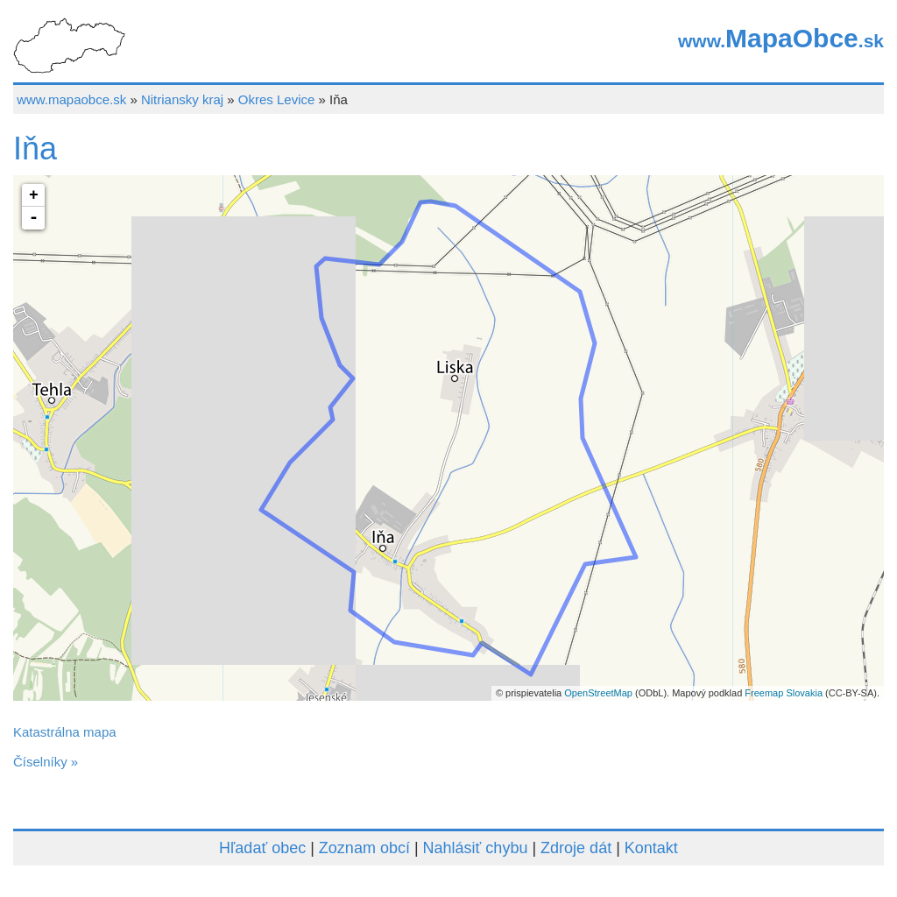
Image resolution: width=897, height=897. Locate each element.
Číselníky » (45, 761)
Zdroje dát (575, 848)
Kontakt (651, 848)
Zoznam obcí (364, 848)
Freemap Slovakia (784, 693)
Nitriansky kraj (182, 99)
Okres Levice (276, 99)
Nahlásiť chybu (475, 848)
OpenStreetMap (598, 693)
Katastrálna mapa (65, 731)
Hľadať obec (262, 848)
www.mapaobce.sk (71, 99)
